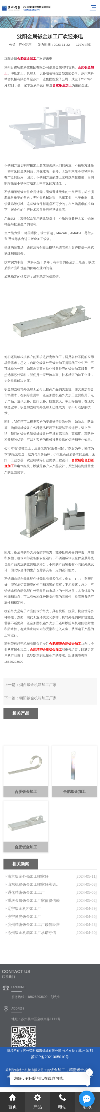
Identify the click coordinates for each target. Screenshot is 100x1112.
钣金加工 (58, 1070)
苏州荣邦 (85, 1050)
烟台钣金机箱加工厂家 (38, 703)
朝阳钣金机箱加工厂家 (38, 717)
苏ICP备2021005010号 (50, 1057)
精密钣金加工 (80, 1070)
